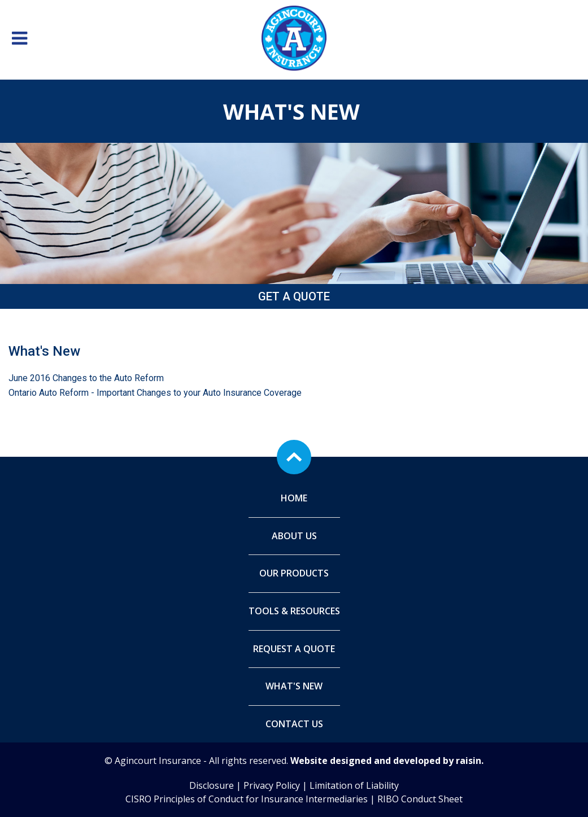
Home (294, 498)
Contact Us (294, 724)
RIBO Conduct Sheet (420, 799)
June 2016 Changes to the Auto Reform (86, 378)
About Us (294, 536)
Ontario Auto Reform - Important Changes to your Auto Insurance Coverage (155, 392)
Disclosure (211, 785)
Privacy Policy (271, 785)
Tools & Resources (294, 611)
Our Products (294, 573)
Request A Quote (294, 649)
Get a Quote (294, 296)
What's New (294, 686)
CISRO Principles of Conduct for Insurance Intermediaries (246, 799)
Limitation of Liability (354, 785)
